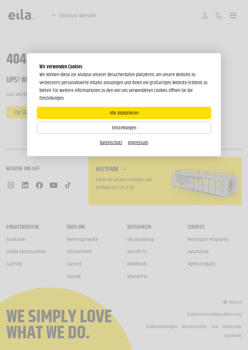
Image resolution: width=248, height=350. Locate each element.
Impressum (138, 142)
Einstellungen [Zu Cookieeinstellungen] (124, 127)
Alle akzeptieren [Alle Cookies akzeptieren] (124, 112)
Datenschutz (111, 142)
